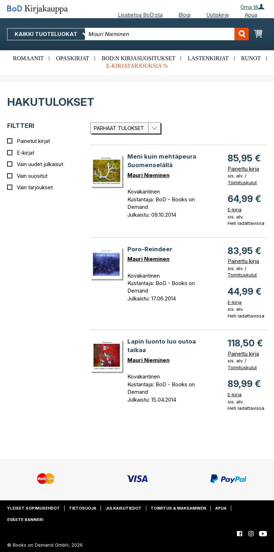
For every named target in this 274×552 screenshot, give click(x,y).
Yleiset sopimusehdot (33, 508)
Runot (251, 58)
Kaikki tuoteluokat (51, 34)
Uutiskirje (217, 14)
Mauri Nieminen (148, 175)
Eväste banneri (25, 519)
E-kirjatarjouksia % (137, 66)
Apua (251, 14)
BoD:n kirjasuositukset (139, 58)
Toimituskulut (242, 182)
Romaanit (28, 58)
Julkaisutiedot (123, 508)
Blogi (184, 14)
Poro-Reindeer (149, 249)
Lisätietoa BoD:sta (140, 14)
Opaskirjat (72, 58)
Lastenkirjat (208, 58)
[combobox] (167, 34)
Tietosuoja (82, 508)
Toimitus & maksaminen (178, 508)
